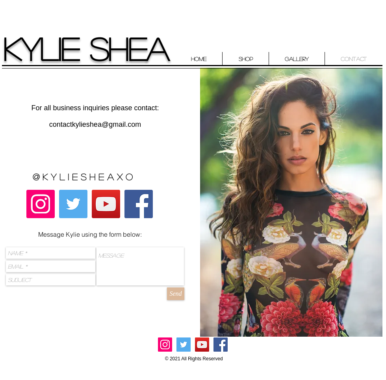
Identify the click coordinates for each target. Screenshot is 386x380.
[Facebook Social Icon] (138, 204)
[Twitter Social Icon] (73, 204)
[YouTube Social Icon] (106, 204)
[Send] (175, 293)
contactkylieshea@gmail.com (95, 124)
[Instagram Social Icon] (40, 204)
